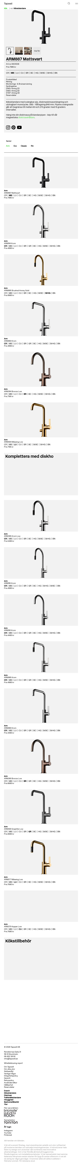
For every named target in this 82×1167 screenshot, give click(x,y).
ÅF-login (7, 1127)
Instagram (8, 1130)
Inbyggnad (8, 1100)
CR (7, 73)
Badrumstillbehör (11, 1102)
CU (22, 73)
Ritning (9, 81)
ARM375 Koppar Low (13, 926)
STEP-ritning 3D (13, 93)
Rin (32, 146)
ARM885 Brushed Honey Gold (16, 290)
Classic (24, 146)
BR (27, 73)
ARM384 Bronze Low (13, 391)
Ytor (6, 1104)
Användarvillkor (10, 1083)
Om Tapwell (9, 1067)
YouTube (7, 1133)
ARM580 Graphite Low (13, 829)
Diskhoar (8, 1095)
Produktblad (11, 79)
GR (29, 246)
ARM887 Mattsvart (12, 193)
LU (17, 73)
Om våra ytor (9, 1069)
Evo (15, 146)
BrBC (42, 73)
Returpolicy (9, 1080)
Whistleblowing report (13, 1063)
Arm (8, 146)
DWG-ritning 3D (13, 91)
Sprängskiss (11, 86)
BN (55, 73)
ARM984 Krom (10, 341)
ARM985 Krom (10, 677)
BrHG (49, 73)
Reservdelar (11, 95)
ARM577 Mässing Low (13, 879)
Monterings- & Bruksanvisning (19, 84)
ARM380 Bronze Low (13, 778)
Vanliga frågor (10, 1074)
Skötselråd (8, 1071)
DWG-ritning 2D (13, 88)
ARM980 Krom (10, 728)
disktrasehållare (26, 117)
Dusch (7, 1091)
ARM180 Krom (10, 630)
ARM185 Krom (10, 583)
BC (31, 73)
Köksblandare (20, 8)
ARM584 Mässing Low (13, 442)
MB (12, 73)
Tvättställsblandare (12, 1097)
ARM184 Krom (10, 243)
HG (36, 73)
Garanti (7, 1078)
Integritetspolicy (11, 1076)
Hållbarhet (8, 1085)
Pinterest (8, 1135)
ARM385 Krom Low (12, 536)
